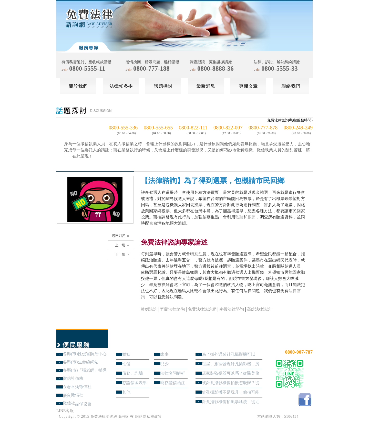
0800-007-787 (299, 352)
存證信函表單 (134, 383)
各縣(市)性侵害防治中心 (85, 354)
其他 (126, 392)
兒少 (164, 364)
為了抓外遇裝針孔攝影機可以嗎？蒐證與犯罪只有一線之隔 (228, 354)
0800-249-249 (298, 127)
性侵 (126, 364)
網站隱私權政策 (148, 416)
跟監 (252, 217)
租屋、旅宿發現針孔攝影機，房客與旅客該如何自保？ (230, 364)
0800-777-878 (263, 127)
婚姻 (126, 354)
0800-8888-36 (215, 68)
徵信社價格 (73, 378)
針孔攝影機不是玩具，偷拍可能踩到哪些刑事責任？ (230, 392)
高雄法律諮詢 (259, 309)
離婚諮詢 (149, 309)
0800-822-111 (193, 127)
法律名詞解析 (172, 373)
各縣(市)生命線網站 (80, 362)
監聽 (239, 217)
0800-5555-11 (87, 68)
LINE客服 (65, 410)
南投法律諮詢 (231, 309)
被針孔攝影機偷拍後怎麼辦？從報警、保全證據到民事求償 (230, 383)
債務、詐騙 (132, 373)
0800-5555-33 (279, 68)
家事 (164, 354)
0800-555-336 (123, 127)
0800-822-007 (227, 127)
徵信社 (85, 386)
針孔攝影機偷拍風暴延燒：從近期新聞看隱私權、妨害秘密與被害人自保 (230, 401)
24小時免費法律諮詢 (294, 343)
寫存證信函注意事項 (172, 383)
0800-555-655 (158, 127)
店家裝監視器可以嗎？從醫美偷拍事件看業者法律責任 (230, 373)
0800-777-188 (151, 68)
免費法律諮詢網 (202, 309)
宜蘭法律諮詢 (172, 309)
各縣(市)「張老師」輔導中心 (85, 370)
